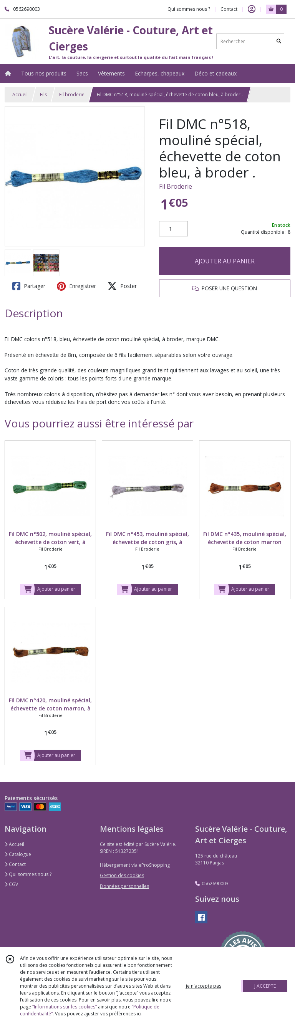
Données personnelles (124, 886)
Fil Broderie (175, 186)
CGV (11, 884)
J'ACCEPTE (265, 986)
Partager (28, 286)
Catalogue (18, 854)
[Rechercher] (279, 41)
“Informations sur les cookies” (64, 1006)
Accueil (20, 94)
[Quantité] (173, 228)
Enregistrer (76, 286)
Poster (122, 286)
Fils (43, 94)
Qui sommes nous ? (28, 874)
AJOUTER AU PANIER (225, 261)
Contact (228, 9)
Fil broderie (72, 94)
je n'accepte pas (203, 986)
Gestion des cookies (122, 875)
